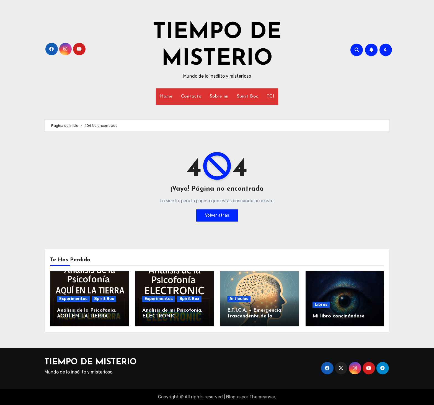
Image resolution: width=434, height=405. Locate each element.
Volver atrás (217, 215)
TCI (270, 96)
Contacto (191, 96)
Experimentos (73, 298)
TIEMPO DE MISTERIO (91, 362)
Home (166, 96)
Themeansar (262, 396)
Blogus (233, 396)
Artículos (238, 298)
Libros (321, 304)
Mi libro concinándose (338, 316)
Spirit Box (247, 96)
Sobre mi (219, 96)
